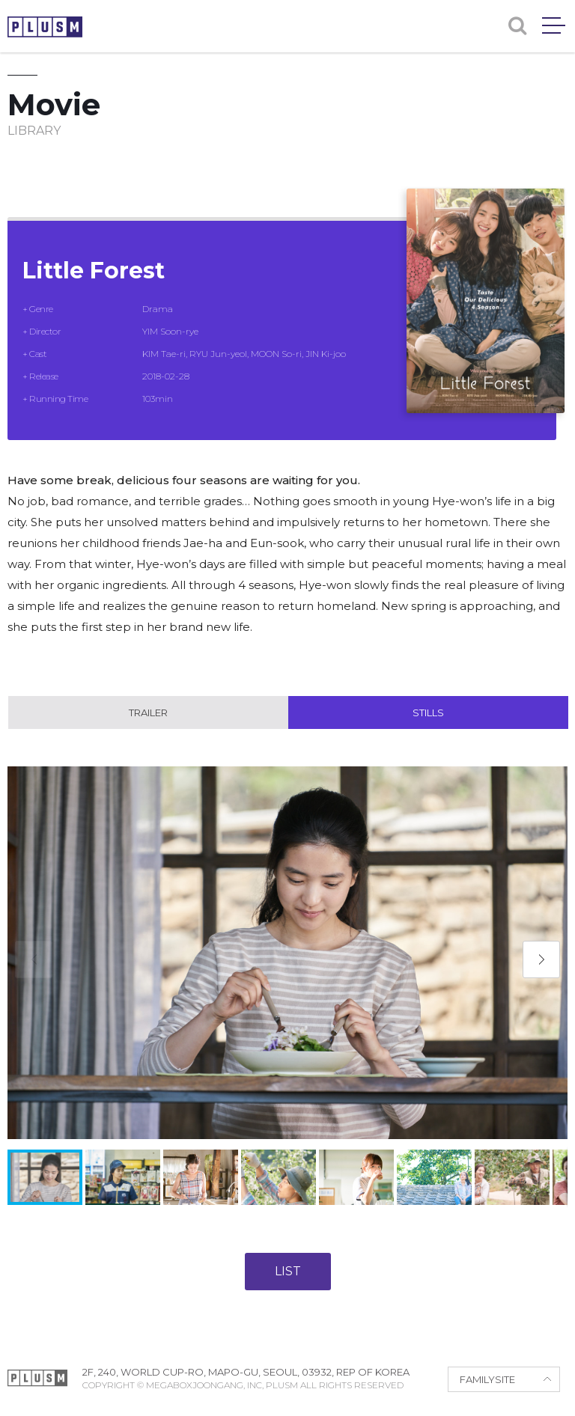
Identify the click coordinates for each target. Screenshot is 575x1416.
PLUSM (44, 26)
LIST (288, 1271)
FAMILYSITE (487, 1379)
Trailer (148, 712)
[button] (541, 959)
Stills (428, 712)
